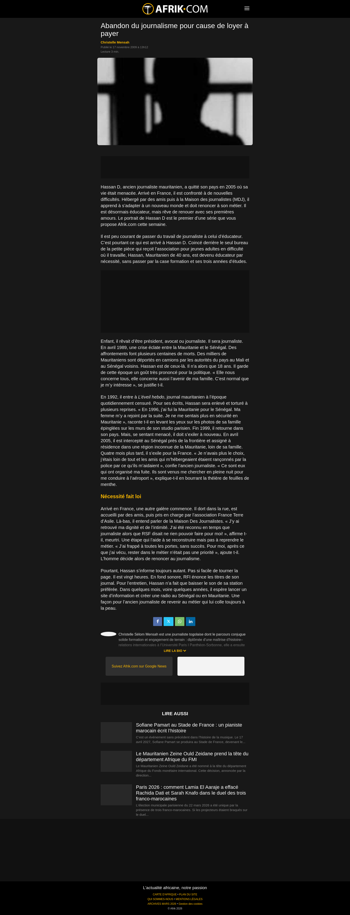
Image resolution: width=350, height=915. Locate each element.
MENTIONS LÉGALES (189, 899)
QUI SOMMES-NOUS (160, 899)
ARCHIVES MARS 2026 (162, 903)
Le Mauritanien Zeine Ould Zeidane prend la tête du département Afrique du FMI (192, 756)
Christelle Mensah (115, 42)
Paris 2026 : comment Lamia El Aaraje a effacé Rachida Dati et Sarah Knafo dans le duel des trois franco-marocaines (191, 792)
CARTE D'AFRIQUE (165, 894)
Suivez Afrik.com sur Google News (139, 666)
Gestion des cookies (190, 903)
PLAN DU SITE (188, 894)
